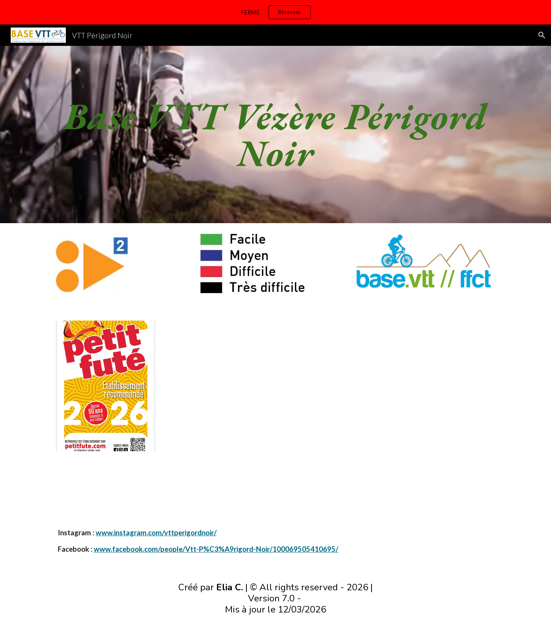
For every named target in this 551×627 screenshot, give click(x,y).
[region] (275, 12)
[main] (275, 134)
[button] (542, 35)
